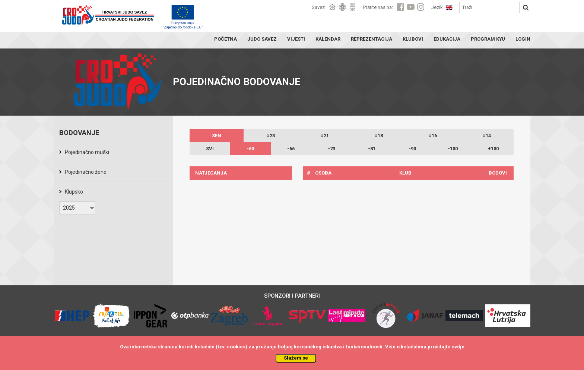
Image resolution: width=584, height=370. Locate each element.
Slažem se (296, 358)
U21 (324, 135)
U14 (486, 135)
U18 (378, 135)
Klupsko (74, 192)
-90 (412, 148)
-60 (250, 148)
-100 (453, 148)
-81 (371, 148)
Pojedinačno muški (87, 152)
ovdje (457, 346)
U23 (270, 135)
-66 (291, 148)
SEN (216, 135)
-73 (331, 148)
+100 (493, 148)
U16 (432, 135)
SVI (210, 148)
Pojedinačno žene (86, 172)
